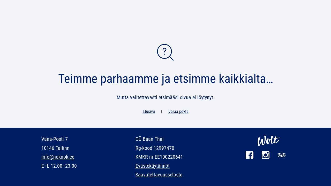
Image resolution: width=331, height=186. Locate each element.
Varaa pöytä (223, 38)
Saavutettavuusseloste (159, 175)
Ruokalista (52, 22)
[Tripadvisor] (282, 157)
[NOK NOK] (165, 17)
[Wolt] (269, 148)
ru (63, 5)
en (50, 5)
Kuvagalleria (206, 22)
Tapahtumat (241, 22)
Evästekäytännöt (153, 166)
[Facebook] (250, 157)
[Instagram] (266, 157)
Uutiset (81, 22)
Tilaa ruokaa (269, 38)
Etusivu (149, 111)
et (43, 5)
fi (56, 5)
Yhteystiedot (277, 22)
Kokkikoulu (110, 22)
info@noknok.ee (57, 157)
